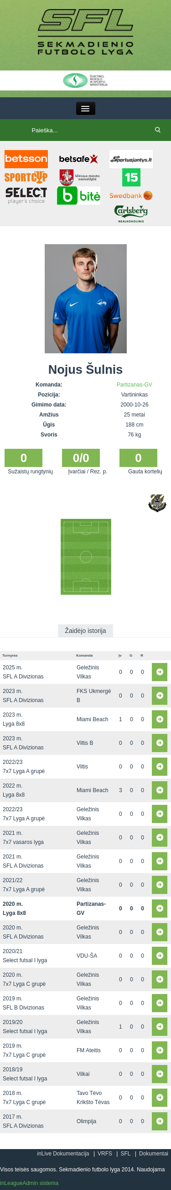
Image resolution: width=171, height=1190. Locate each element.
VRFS (105, 1153)
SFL (125, 1153)
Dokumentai (153, 1153)
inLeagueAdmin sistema (29, 1183)
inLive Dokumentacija (63, 1153)
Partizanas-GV (134, 385)
